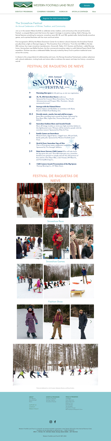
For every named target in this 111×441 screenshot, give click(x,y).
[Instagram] (50, 421)
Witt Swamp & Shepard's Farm (74, 409)
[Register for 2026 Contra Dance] (55, 18)
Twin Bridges (69, 406)
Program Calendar (51, 398)
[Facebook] (55, 421)
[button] (24, 11)
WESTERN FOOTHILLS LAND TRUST (53, 5)
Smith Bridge (69, 404)
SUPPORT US (32, 405)
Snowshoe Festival (51, 401)
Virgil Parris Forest (70, 408)
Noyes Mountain (70, 401)
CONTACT (32, 407)
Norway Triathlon (50, 400)
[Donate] (87, 5)
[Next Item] (91, 200)
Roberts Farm (69, 403)
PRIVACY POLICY (34, 409)
